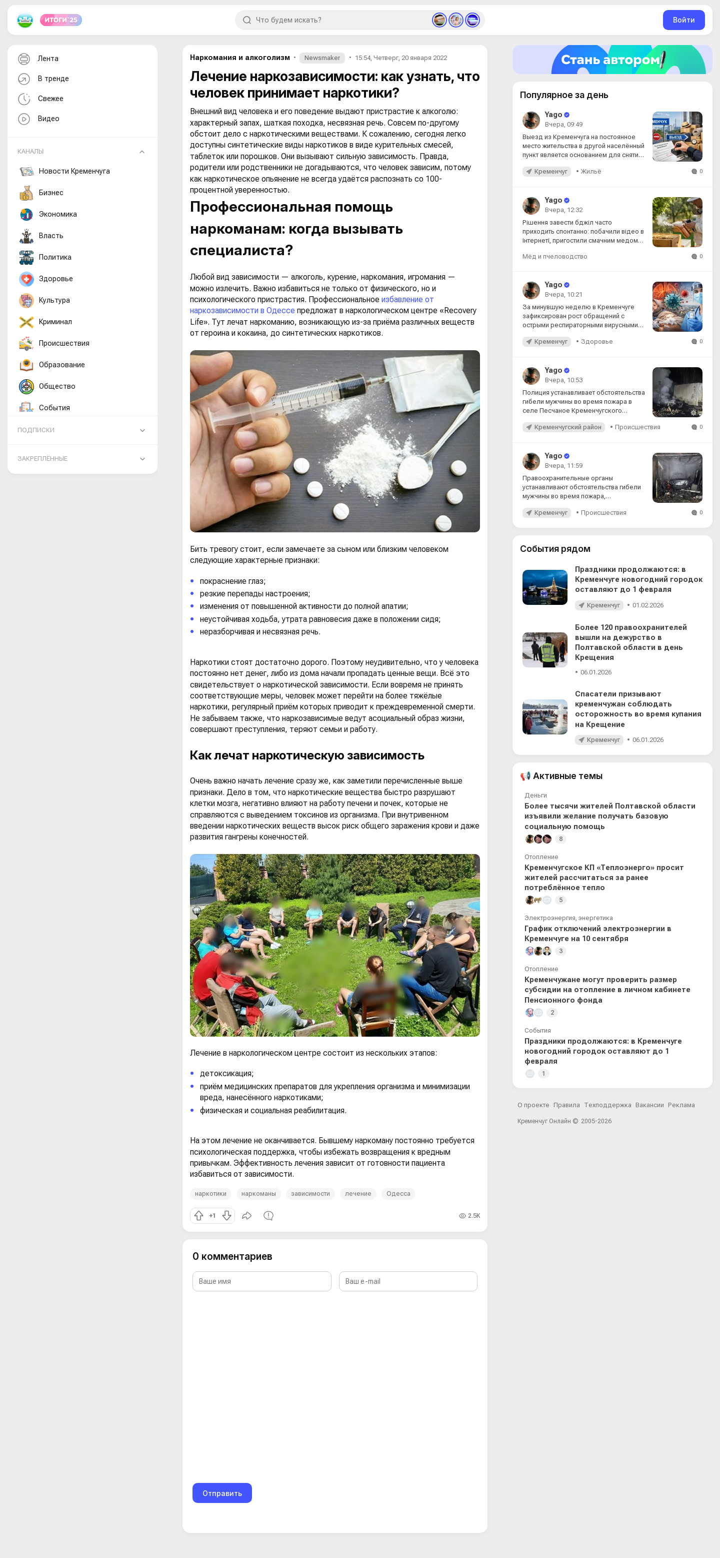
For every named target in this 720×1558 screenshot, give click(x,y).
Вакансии (650, 1105)
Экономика (48, 214)
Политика (45, 257)
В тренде (42, 79)
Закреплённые (43, 458)
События (44, 408)
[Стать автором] (612, 59)
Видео (38, 119)
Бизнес (41, 193)
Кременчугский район (568, 427)
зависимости (310, 1193)
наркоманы (259, 1193)
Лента (37, 59)
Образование (52, 365)
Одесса (398, 1193)
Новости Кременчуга (64, 171)
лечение (358, 1193)
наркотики (210, 1193)
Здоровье (46, 279)
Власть (41, 236)
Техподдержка (608, 1105)
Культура (44, 300)
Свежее (40, 99)
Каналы (31, 151)
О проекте (534, 1105)
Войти (684, 20)
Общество (47, 386)
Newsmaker (322, 58)
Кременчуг (551, 171)
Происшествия (54, 343)
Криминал (45, 322)
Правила (567, 1105)
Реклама (681, 1105)
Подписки (36, 430)
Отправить (222, 1493)
